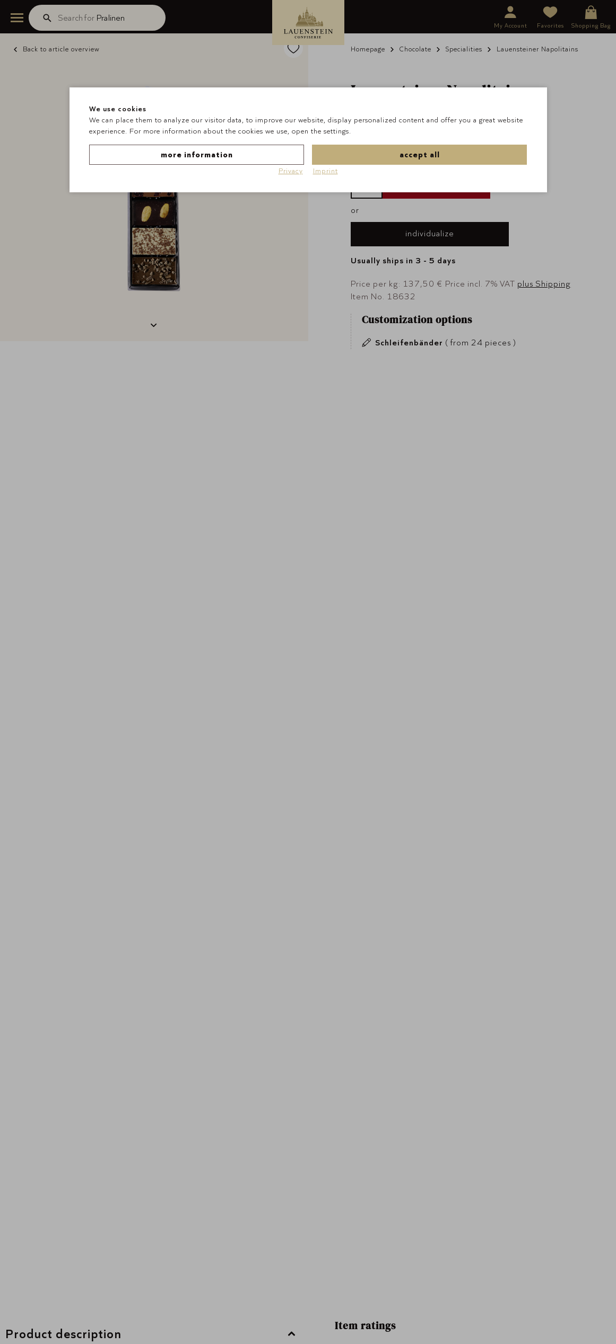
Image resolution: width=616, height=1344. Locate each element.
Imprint (325, 170)
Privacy (291, 170)
